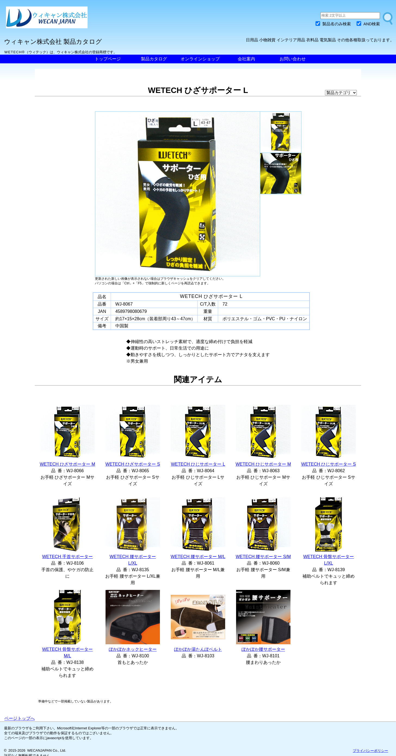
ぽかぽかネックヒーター (133, 649)
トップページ (108, 59)
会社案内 (246, 59)
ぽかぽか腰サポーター (263, 649)
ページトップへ (19, 718)
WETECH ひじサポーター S (328, 464)
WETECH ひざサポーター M (67, 464)
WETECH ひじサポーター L (198, 464)
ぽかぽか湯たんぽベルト (198, 649)
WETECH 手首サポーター (67, 556)
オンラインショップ (200, 59)
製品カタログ (154, 59)
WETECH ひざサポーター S (133, 464)
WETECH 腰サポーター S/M (263, 556)
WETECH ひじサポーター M (263, 464)
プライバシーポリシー (370, 751)
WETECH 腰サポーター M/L (198, 556)
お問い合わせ (293, 59)
